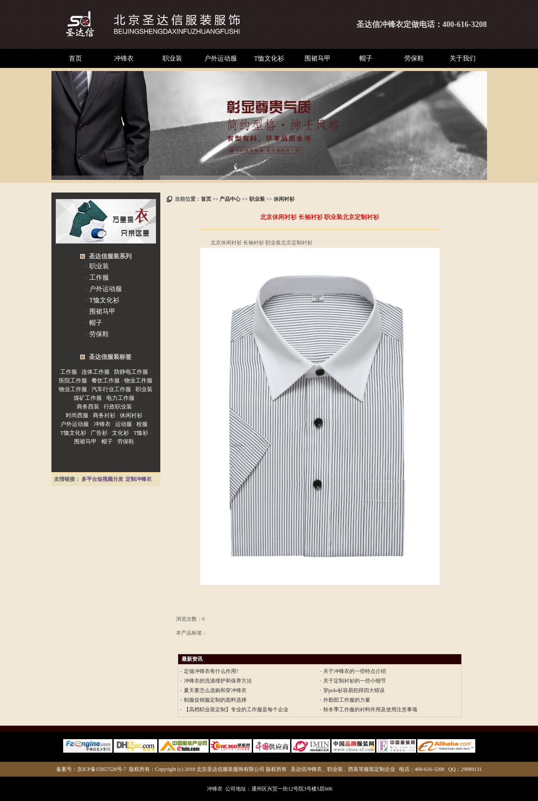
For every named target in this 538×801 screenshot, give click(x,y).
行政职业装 (118, 406)
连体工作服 (95, 371)
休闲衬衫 (284, 199)
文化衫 (120, 432)
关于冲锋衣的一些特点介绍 (354, 671)
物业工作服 (138, 380)
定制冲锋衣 (138, 479)
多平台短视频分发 (102, 479)
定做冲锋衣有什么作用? (211, 671)
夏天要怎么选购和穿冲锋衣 (215, 690)
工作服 (99, 277)
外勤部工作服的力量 (346, 700)
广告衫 (99, 432)
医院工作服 (73, 380)
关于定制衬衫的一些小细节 (354, 681)
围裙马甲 (318, 58)
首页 (75, 58)
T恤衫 (140, 432)
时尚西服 (77, 415)
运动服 (123, 424)
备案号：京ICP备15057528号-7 (91, 769)
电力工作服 (120, 398)
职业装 (172, 58)
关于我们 (463, 58)
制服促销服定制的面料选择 (215, 700)
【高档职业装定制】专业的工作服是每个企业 (236, 709)
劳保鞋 (414, 58)
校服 (142, 424)
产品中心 (230, 199)
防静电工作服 (131, 371)
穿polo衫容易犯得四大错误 (354, 690)
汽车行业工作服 (111, 389)
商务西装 (88, 406)
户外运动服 (220, 58)
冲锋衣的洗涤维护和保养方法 (218, 681)
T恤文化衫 (269, 58)
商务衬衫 (104, 415)
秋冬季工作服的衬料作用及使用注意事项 (370, 709)
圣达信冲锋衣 (379, 24)
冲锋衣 (124, 58)
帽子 (365, 58)
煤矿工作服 (88, 398)
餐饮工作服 (105, 380)
